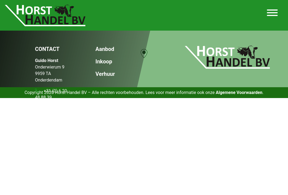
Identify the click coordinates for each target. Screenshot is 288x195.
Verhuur (105, 74)
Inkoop (103, 61)
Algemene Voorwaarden (239, 92)
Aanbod (104, 49)
